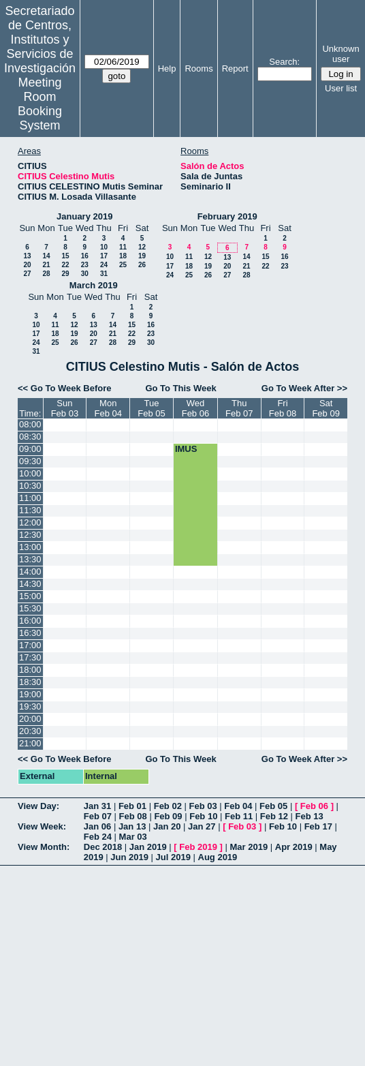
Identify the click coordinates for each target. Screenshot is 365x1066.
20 (27, 265)
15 (65, 256)
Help (167, 68)
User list (341, 88)
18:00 (30, 670)
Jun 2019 (129, 857)
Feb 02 (168, 806)
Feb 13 (309, 816)
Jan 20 (166, 826)
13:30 (30, 559)
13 (27, 256)
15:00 (30, 596)
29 (65, 273)
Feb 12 (274, 816)
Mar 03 (133, 837)
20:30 (30, 731)
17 (104, 256)
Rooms (198, 68)
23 (85, 265)
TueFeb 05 (151, 408)
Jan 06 (97, 826)
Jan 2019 (148, 847)
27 (27, 273)
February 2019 (227, 216)
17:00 (30, 645)
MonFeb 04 (108, 408)
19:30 (30, 706)
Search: (284, 62)
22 (65, 265)
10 (104, 247)
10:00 (30, 473)
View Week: (42, 826)
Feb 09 (168, 816)
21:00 (30, 743)
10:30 (30, 486)
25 (123, 265)
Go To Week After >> (304, 388)
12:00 (30, 522)
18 (123, 256)
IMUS (186, 449)
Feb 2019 (198, 847)
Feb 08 (133, 816)
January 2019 (84, 216)
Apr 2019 (294, 847)
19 (142, 256)
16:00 (30, 620)
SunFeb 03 (64, 408)
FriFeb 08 (282, 408)
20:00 (30, 719)
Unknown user (340, 54)
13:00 (30, 547)
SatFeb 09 (325, 408)
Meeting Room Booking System (40, 104)
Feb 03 (203, 806)
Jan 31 (97, 806)
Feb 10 (203, 816)
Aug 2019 (218, 857)
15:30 (30, 608)
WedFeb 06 (195, 408)
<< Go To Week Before (65, 388)
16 (85, 256)
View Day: (38, 806)
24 (104, 265)
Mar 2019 (249, 847)
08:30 (30, 436)
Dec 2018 (103, 847)
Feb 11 (239, 816)
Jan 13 (132, 826)
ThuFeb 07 (239, 408)
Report (235, 68)
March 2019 (93, 285)
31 (104, 273)
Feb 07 (98, 816)
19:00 (30, 694)
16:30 (30, 633)
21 (46, 265)
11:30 (30, 510)
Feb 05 (273, 806)
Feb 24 (98, 837)
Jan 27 (201, 826)
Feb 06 (314, 806)
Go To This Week (180, 388)
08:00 (30, 424)
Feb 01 (132, 806)
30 (85, 273)
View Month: (43, 847)
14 (46, 256)
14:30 (30, 584)
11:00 (30, 498)
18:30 (30, 682)
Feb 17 (318, 826)
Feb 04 (238, 806)
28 (46, 273)
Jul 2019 (173, 857)
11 (123, 247)
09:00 (30, 449)
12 (142, 247)
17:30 (30, 657)
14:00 (30, 571)
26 (142, 265)
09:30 (30, 461)
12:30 (30, 535)
